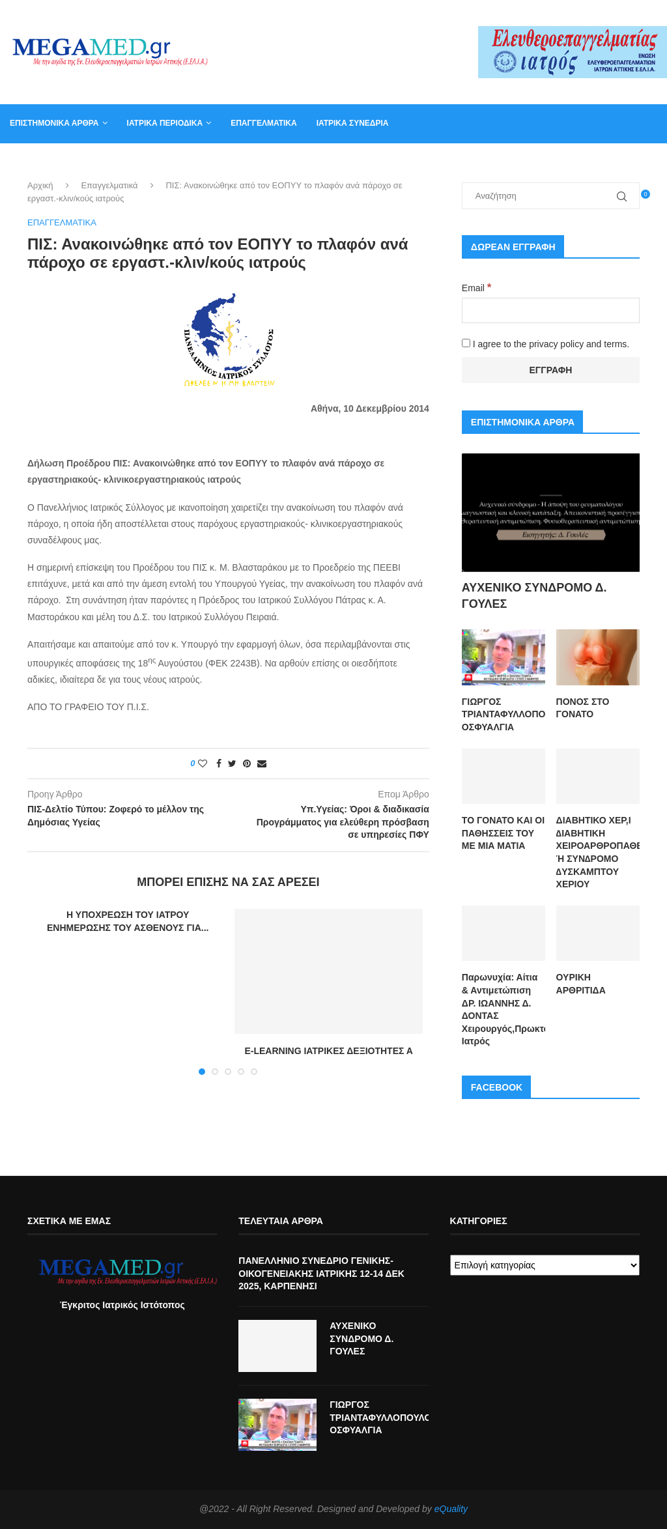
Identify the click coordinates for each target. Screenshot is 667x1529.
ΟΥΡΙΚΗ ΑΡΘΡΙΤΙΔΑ (581, 983)
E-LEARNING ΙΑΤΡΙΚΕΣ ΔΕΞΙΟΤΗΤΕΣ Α (328, 1051)
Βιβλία (545, 161)
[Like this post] (202, 764)
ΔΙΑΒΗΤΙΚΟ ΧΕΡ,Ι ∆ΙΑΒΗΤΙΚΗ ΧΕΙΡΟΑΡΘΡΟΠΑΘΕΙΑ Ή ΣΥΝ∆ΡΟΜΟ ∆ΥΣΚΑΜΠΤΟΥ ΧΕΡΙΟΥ (598, 852)
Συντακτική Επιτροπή (345, 161)
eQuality (451, 1509)
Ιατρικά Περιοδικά (165, 123)
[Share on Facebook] (218, 764)
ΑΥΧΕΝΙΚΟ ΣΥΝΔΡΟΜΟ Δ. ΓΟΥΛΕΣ (534, 595)
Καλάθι (498, 161)
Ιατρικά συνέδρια (353, 123)
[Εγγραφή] (551, 370)
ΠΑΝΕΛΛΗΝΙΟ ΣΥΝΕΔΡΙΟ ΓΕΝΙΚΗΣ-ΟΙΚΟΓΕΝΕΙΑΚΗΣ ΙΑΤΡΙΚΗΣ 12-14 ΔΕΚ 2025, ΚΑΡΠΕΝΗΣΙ (321, 1273)
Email (476, 288)
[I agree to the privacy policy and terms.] (466, 343)
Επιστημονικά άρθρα (54, 123)
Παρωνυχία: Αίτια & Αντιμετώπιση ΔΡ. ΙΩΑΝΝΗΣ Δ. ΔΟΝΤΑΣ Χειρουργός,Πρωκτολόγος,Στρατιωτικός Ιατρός (503, 1009)
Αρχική (40, 186)
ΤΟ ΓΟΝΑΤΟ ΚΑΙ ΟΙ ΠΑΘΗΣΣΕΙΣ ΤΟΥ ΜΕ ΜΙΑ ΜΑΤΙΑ (503, 833)
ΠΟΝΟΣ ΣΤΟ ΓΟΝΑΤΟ (583, 708)
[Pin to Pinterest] (247, 764)
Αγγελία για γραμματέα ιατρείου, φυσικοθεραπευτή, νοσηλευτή (145, 161)
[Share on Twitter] (232, 764)
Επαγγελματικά (263, 123)
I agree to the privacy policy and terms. (545, 344)
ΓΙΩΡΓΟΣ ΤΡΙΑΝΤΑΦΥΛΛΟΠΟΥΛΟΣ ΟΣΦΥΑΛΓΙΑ (503, 714)
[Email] (551, 310)
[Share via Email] (261, 764)
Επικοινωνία (437, 161)
